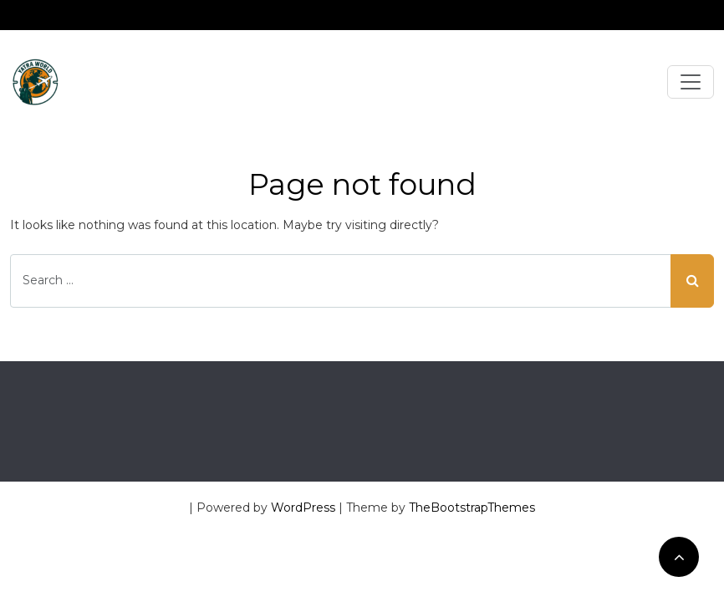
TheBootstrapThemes (472, 507)
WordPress (303, 507)
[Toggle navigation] (690, 82)
